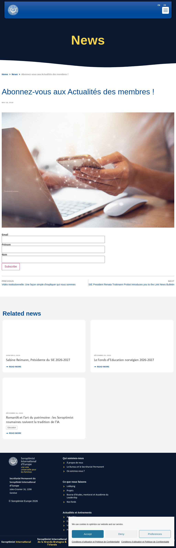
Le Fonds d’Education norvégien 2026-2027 (124, 360)
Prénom (6, 244)
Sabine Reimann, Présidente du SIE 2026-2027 (38, 360)
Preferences (155, 534)
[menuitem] (159, 5)
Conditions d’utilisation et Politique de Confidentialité (96, 542)
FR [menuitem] (165, 5)
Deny (121, 534)
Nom (4, 254)
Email (5, 234)
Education (12, 427)
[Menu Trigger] (165, 10)
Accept (88, 534)
